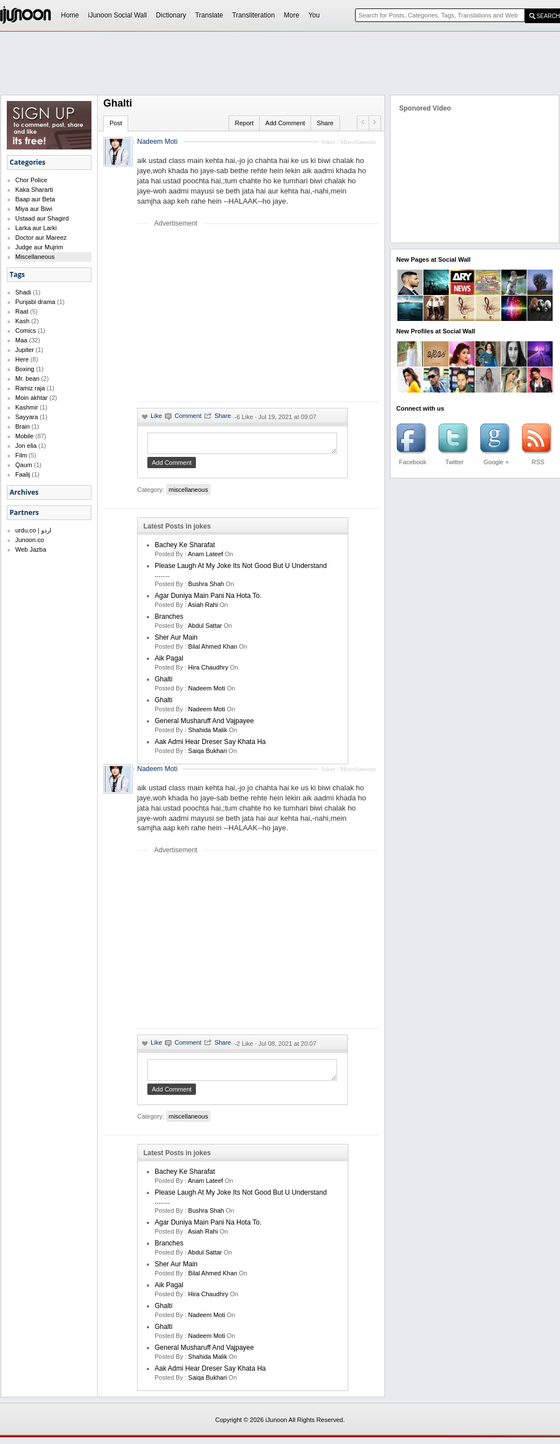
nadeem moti (206, 691)
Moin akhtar (31, 397)
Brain (22, 426)
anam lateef (205, 557)
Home (70, 15)
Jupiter (24, 349)
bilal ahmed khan (212, 649)
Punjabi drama (35, 301)
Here (22, 359)
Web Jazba (30, 549)
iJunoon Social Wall (117, 15)
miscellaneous (188, 493)
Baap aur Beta (35, 199)
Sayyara (26, 416)
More (291, 15)
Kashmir (26, 407)
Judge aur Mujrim (39, 247)
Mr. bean (27, 378)
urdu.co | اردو (33, 530)
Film (21, 455)
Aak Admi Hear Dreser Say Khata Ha (210, 745)
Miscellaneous (35, 256)
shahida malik (207, 733)
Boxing (24, 369)
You (314, 15)
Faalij (22, 474)
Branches (169, 620)
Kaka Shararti (34, 189)
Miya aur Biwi (33, 208)
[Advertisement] (232, 314)
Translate (209, 15)
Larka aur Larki (35, 227)
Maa (21, 340)
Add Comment (285, 123)
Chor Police (31, 180)
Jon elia (26, 445)
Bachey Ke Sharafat (185, 548)
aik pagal (169, 662)
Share (325, 123)
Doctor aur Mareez (41, 237)
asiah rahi (203, 608)
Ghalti (163, 682)
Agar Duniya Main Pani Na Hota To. (208, 599)
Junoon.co (29, 539)
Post (116, 123)
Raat (21, 311)
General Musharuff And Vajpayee (204, 724)
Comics (25, 330)
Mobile (24, 436)
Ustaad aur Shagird (42, 218)
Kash (22, 321)
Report (244, 123)
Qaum (23, 464)
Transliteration (253, 15)
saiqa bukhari (207, 754)
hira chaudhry (208, 670)
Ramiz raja (30, 388)
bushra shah (206, 587)
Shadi (23, 292)
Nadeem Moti (157, 142)
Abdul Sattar (205, 629)
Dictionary (171, 15)
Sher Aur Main (176, 641)
